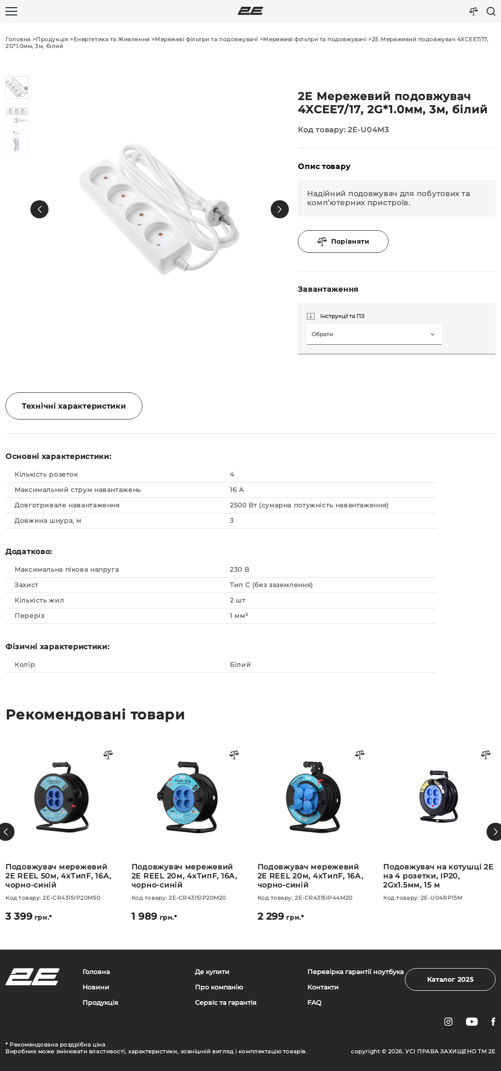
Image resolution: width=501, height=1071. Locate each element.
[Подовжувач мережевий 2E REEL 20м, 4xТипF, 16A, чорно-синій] (187, 831)
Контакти (323, 987)
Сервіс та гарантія (226, 1003)
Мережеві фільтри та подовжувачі (206, 39)
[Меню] (11, 11)
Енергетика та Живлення (111, 39)
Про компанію (219, 987)
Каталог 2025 (450, 979)
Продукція (52, 39)
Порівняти (343, 241)
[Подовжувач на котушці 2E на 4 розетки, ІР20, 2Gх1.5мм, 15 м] (439, 821)
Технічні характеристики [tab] (74, 406)
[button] (39, 209)
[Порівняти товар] (108, 755)
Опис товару (324, 166)
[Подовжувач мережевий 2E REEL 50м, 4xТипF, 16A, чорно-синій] (61, 831)
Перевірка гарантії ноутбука (355, 972)
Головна (18, 39)
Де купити (212, 972)
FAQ (314, 1003)
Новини (96, 987)
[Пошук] (491, 11)
